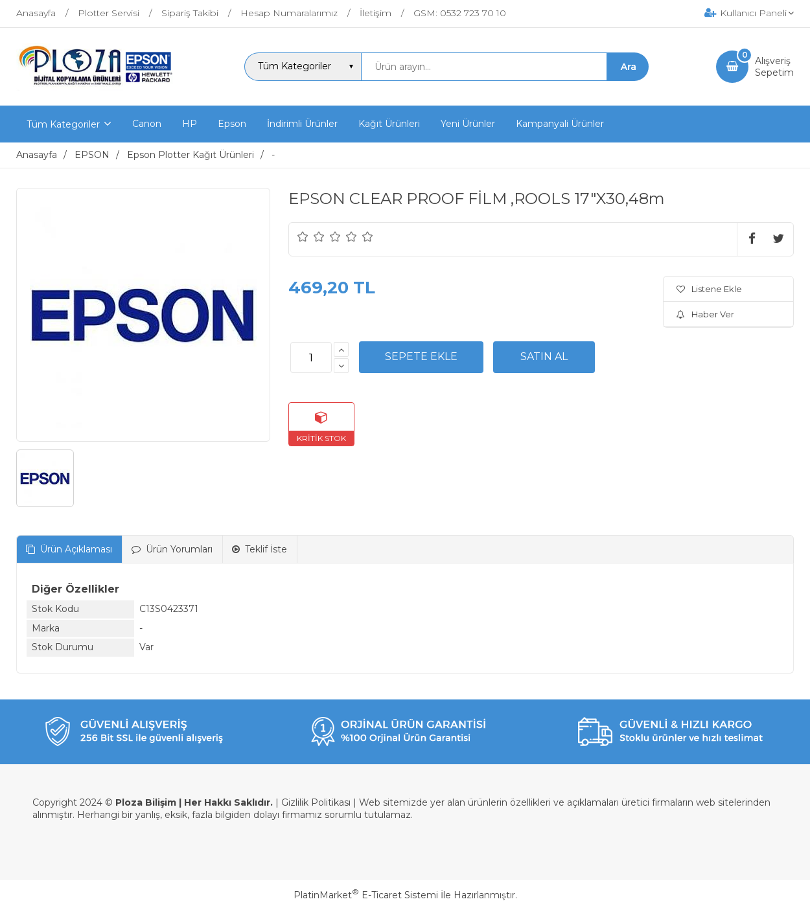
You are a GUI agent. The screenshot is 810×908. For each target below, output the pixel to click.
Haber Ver (705, 314)
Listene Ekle (709, 289)
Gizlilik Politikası (316, 802)
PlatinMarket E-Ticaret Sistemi (366, 895)
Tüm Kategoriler (63, 124)
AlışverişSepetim (774, 66)
